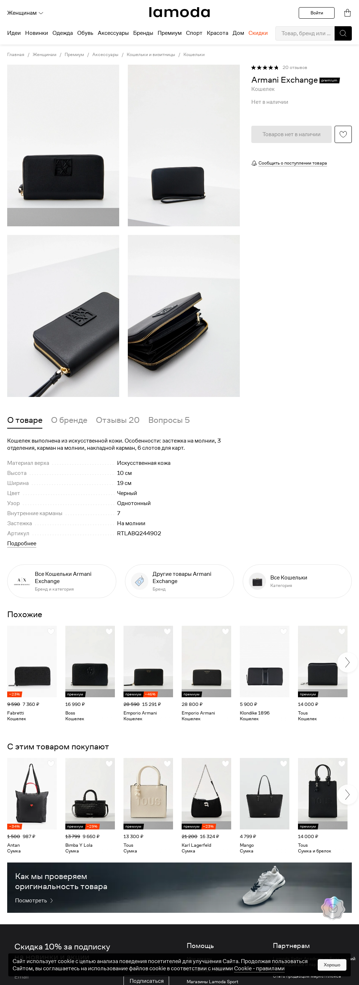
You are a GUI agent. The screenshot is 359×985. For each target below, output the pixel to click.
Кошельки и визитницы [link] (151, 54)
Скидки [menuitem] (258, 33)
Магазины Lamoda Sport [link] (212, 982)
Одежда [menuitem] (62, 33)
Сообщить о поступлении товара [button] (292, 163)
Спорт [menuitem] (194, 33)
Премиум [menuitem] (170, 33)
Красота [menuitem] (217, 33)
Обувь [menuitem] (85, 33)
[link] (179, 12)
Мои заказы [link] (199, 959)
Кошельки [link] (194, 54)
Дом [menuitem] (238, 33)
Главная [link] (15, 54)
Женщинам (25, 13)
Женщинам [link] (44, 54)
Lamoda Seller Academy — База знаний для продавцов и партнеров (314, 961)
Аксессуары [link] (105, 54)
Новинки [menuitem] (36, 33)
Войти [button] (317, 13)
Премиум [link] (74, 54)
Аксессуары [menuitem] (113, 33)
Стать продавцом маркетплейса (307, 976)
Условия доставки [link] (206, 970)
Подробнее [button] (21, 543)
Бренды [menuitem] (143, 33)
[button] (343, 33)
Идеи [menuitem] (14, 33)
